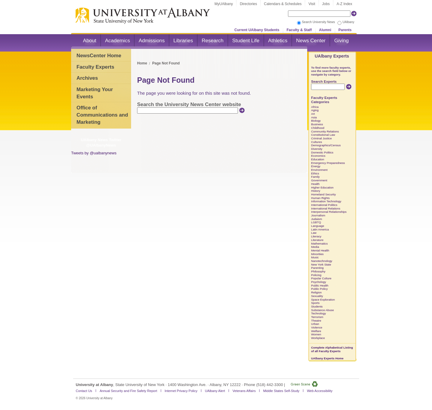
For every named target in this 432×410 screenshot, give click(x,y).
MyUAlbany (223, 4)
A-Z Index (344, 4)
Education (317, 159)
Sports (315, 303)
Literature (317, 240)
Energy (315, 166)
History (315, 190)
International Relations (325, 208)
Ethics (315, 173)
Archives (87, 78)
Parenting (317, 267)
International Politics (324, 204)
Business (317, 124)
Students (317, 306)
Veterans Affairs (244, 391)
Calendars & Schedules (283, 4)
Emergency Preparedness (328, 163)
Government (319, 180)
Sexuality (317, 296)
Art (313, 113)
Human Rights (320, 198)
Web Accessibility (319, 391)
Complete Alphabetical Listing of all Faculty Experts (332, 349)
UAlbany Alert (215, 391)
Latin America (320, 229)
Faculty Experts (95, 67)
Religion (316, 292)
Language (317, 225)
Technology (318, 313)
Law (313, 232)
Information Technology (326, 201)
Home (142, 63)
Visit (311, 4)
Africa (315, 106)
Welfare (316, 331)
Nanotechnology (321, 261)
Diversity (316, 148)
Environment (319, 169)
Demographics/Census (326, 145)
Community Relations (325, 131)
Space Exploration (323, 299)
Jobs (326, 4)
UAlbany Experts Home (327, 358)
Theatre (316, 320)
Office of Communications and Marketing (102, 115)
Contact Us (84, 391)
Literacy (316, 236)
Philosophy (318, 271)
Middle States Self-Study (281, 391)
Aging (315, 110)
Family (315, 176)
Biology (316, 120)
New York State (321, 264)
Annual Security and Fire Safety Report (128, 391)
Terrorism (317, 317)
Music (315, 257)
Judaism (316, 219)
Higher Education (322, 187)
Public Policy (319, 288)
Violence (316, 327)
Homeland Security (323, 194)
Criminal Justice (321, 138)
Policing (316, 275)
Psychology (318, 282)
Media (315, 246)
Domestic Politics (322, 152)
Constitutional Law (323, 134)
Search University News (318, 22)
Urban (315, 323)
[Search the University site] (319, 13)
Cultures (316, 142)
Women (316, 334)
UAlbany (348, 22)
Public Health (319, 285)
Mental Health (320, 250)
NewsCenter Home (98, 55)
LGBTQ (316, 222)
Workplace (318, 338)
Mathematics (319, 243)
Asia (314, 117)
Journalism (318, 215)
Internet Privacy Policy (181, 391)
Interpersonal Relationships (328, 211)
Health (315, 184)
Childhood (317, 127)
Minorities (317, 254)
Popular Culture (321, 278)
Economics (318, 155)
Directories (248, 4)
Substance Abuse (322, 310)
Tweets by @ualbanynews (93, 153)
